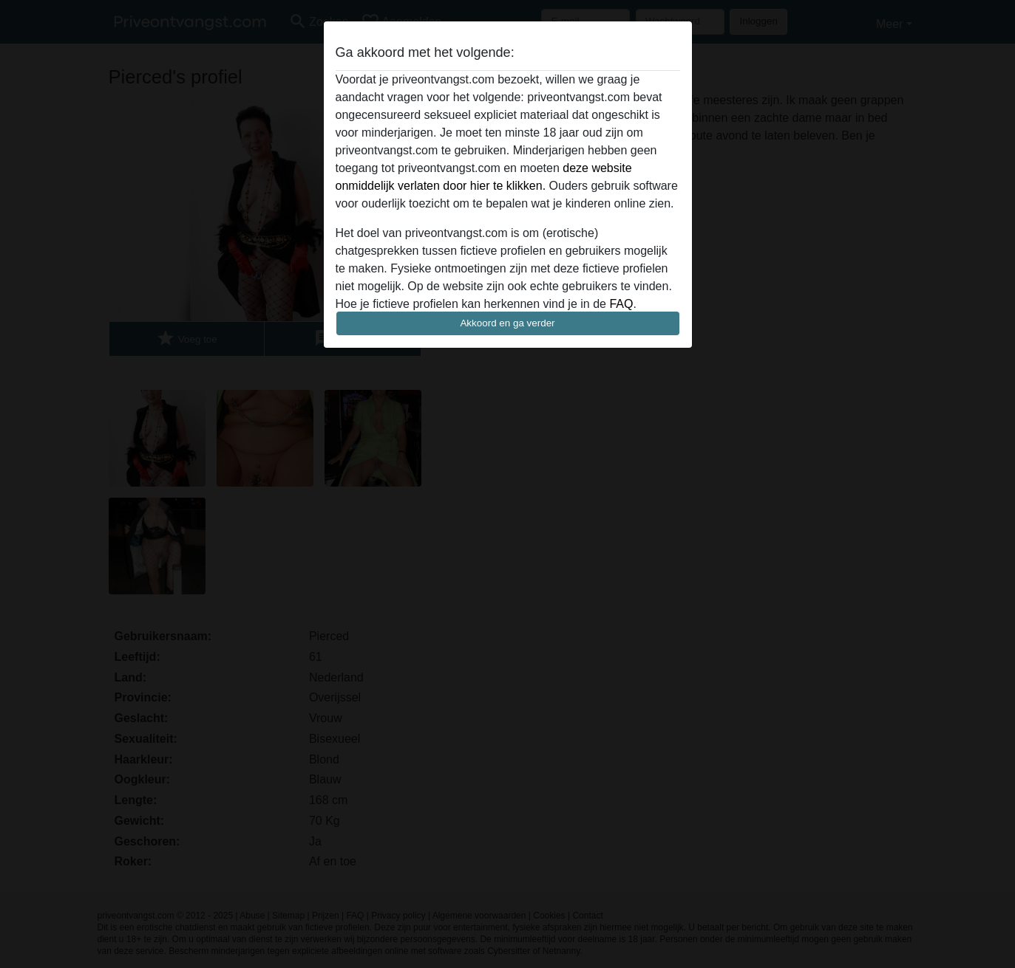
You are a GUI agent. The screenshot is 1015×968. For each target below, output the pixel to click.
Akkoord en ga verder (507, 323)
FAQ (621, 304)
